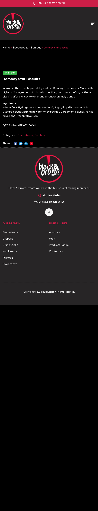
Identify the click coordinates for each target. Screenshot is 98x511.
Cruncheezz (10, 451)
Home (6, 48)
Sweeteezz (10, 470)
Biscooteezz (20, 48)
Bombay (36, 48)
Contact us (56, 458)
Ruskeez (8, 464)
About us (54, 438)
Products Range (59, 451)
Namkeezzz (10, 458)
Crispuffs (8, 445)
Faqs (52, 445)
